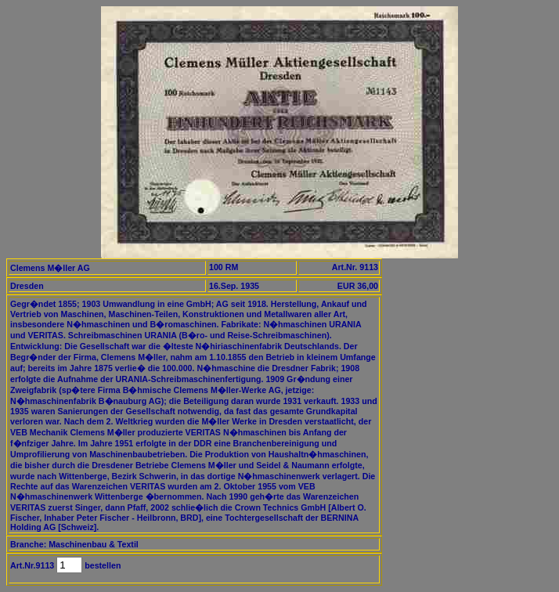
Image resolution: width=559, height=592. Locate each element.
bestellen (101, 565)
